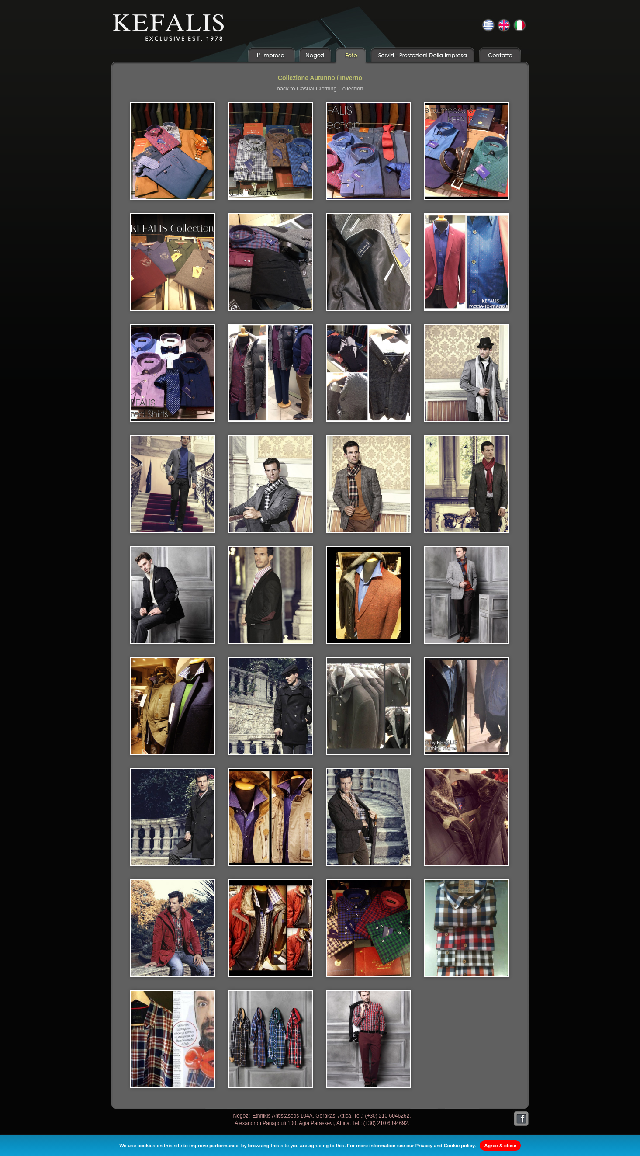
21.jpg (466, 928)
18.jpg (172, 928)
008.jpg (172, 373)
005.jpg (172, 262)
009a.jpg (368, 373)
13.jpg (466, 706)
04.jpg (368, 484)
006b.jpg (368, 262)
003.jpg (368, 151)
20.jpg (368, 928)
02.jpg (172, 484)
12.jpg (368, 706)
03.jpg (270, 484)
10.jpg (172, 706)
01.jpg (466, 373)
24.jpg (368, 1039)
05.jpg (466, 484)
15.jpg (270, 817)
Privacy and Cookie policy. (445, 1145)
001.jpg (172, 151)
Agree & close (500, 1145)
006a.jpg (270, 262)
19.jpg (270, 928)
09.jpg (466, 595)
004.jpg (466, 151)
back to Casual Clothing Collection (320, 88)
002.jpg (270, 151)
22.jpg (172, 1039)
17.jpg (466, 817)
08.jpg (368, 595)
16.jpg (368, 817)
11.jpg (270, 706)
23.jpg (270, 1039)
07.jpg (270, 595)
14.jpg (172, 817)
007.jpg (466, 262)
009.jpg (270, 373)
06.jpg (172, 595)
